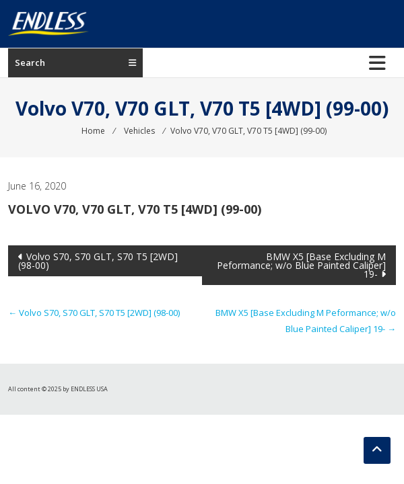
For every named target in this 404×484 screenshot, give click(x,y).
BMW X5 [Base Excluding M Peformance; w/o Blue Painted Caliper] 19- (301, 265)
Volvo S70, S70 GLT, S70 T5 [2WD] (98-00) (98, 261)
